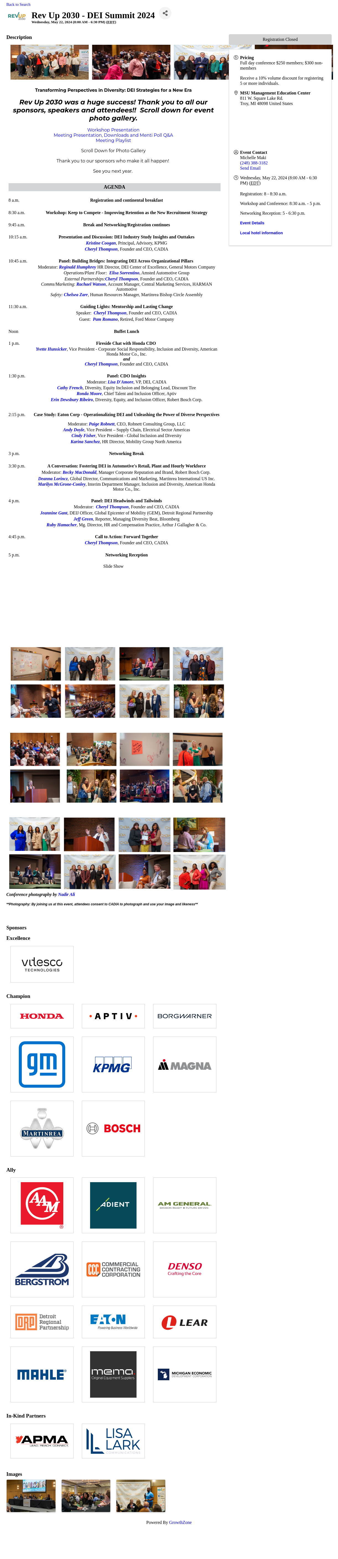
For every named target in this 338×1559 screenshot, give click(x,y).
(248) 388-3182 (254, 163)
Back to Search (18, 4)
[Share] (165, 13)
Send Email (250, 168)
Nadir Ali (66, 894)
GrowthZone (180, 1522)
